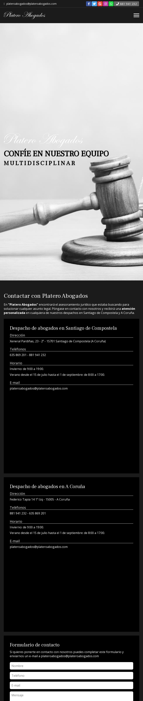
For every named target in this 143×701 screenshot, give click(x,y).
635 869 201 (18, 355)
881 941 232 (37, 355)
